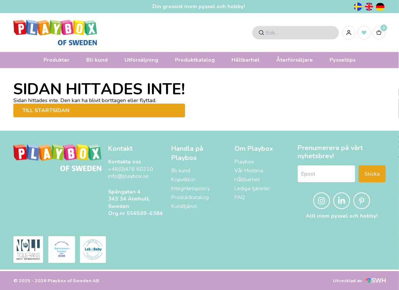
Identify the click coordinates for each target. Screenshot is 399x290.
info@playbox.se (128, 176)
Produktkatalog (195, 59)
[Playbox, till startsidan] (57, 157)
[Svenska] (357, 6)
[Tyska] (380, 6)
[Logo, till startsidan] (55, 32)
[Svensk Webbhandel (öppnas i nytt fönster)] (376, 280)
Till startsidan (45, 110)
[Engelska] (368, 6)
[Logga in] (349, 32)
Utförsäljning (141, 59)
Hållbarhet (245, 59)
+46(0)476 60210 (130, 169)
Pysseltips (343, 59)
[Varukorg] (379, 32)
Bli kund (97, 59)
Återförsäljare (294, 59)
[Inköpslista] (364, 32)
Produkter (56, 59)
